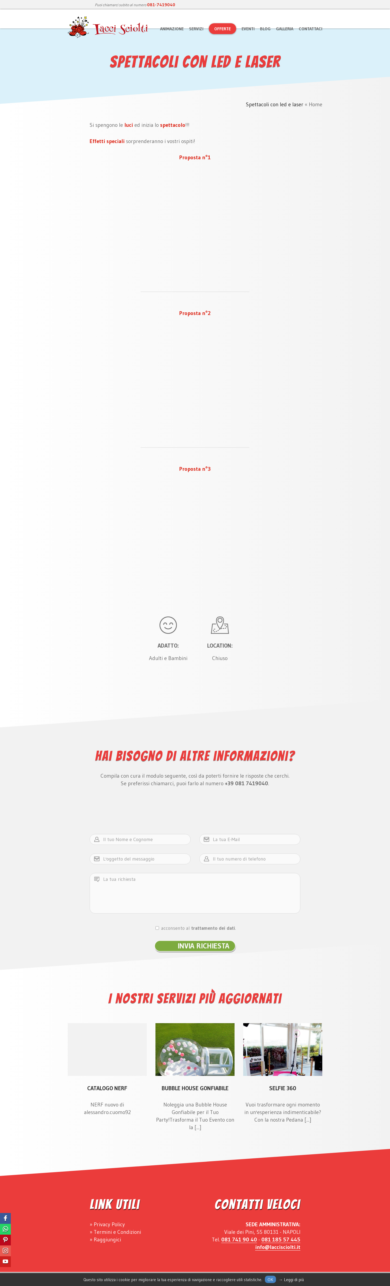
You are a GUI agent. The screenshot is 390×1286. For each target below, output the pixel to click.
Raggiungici (107, 1239)
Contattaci (310, 28)
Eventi (248, 28)
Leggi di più (294, 1279)
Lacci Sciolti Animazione (108, 27)
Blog (265, 28)
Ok (270, 1279)
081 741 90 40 (239, 1239)
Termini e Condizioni (117, 1232)
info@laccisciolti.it (277, 1247)
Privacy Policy (109, 1224)
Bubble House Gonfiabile (195, 1088)
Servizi (196, 28)
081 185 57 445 (280, 1239)
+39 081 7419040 (246, 783)
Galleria (284, 28)
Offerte (222, 28)
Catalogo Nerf (107, 1088)
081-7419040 (161, 4)
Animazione (172, 28)
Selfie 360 (282, 1088)
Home (315, 104)
